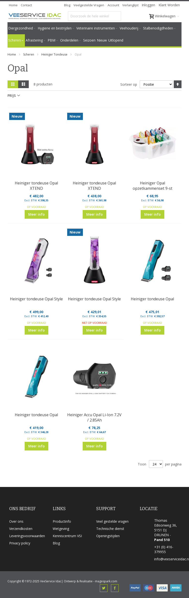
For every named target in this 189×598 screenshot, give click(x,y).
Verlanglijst (130, 5)
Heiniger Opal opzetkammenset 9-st (152, 185)
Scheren (29, 54)
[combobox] (94, 16)
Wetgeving (61, 528)
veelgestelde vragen (88, 5)
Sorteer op (128, 84)
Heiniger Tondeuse (54, 54)
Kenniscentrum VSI (67, 536)
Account (113, 5)
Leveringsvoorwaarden (27, 536)
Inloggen (148, 5)
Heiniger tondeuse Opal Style (36, 299)
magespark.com (106, 581)
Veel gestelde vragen (112, 521)
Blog (67, 5)
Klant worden (169, 5)
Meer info (36, 214)
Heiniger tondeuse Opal (152, 299)
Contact (26, 5)
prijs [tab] (11, 95)
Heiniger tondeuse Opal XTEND (36, 185)
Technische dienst (110, 528)
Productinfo (62, 521)
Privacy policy (19, 543)
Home (13, 5)
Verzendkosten (20, 528)
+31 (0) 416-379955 (163, 549)
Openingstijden (108, 536)
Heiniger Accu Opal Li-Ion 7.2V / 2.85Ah (94, 417)
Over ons (16, 521)
